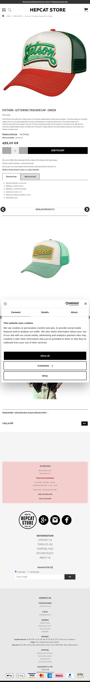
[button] (4, 9)
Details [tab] (45, 312)
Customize (45, 365)
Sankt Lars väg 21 (45, 620)
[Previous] (3, 209)
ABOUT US (45, 552)
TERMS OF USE (45, 539)
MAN (8, 16)
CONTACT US (45, 534)
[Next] (87, 209)
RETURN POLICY (45, 548)
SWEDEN (45, 626)
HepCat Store (45, 618)
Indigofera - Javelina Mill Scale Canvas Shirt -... (25, 412)
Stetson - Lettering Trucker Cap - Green (39, 16)
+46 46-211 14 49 (45, 601)
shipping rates (46, 651)
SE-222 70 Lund (45, 623)
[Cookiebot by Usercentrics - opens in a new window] (65, 304)
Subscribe (21, 567)
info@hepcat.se (45, 609)
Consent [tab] (15, 312)
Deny (45, 375)
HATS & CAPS (17, 16)
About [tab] (74, 312)
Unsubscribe (34, 567)
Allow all (45, 355)
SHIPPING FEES (45, 543)
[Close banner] (85, 304)
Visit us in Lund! (45, 493)
